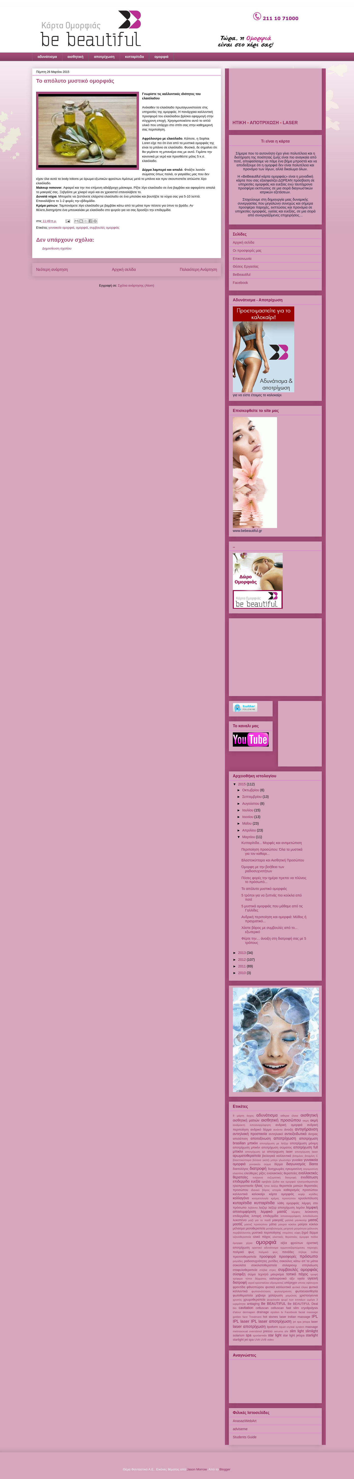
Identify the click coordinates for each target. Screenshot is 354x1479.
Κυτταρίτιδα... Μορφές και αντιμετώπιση (271, 843)
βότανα (256, 1160)
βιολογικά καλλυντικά (276, 1156)
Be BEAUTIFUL (273, 1304)
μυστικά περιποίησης (266, 1232)
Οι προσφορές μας (247, 250)
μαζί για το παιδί (259, 1220)
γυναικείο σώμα (260, 1164)
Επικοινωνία (242, 259)
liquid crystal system (291, 1326)
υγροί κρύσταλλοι (258, 1282)
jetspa (306, 1321)
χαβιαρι (260, 1295)
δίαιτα (313, 1164)
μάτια (273, 1224)
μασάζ (237, 1224)
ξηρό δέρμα (310, 1232)
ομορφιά (161, 57)
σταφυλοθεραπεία (245, 1270)
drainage (263, 1312)
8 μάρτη (238, 1115)
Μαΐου (247, 823)
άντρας (313, 1134)
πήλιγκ (302, 1252)
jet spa (297, 1321)
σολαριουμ (289, 1265)
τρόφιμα (238, 1278)
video (270, 1339)
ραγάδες (238, 1261)
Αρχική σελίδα (124, 269)
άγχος (250, 1115)
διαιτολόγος (241, 1169)
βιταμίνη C (311, 1155)
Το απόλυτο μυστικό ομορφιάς (264, 889)
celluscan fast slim (285, 1308)
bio (234, 1308)
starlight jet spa (243, 1339)
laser (314, 1321)
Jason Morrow (197, 1469)
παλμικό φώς (268, 1252)
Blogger (225, 1469)
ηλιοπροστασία (243, 1186)
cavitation (246, 1308)
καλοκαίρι (258, 1194)
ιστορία (276, 1189)
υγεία (301, 1278)
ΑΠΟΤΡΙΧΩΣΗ (289, 122)
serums (278, 1331)
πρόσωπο (309, 1256)
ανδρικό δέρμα (261, 1129)
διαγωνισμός (295, 1164)
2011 (242, 966)
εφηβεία (266, 1181)
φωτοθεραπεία (243, 1295)
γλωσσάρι (285, 1160)
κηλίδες (313, 1194)
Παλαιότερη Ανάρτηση (198, 269)
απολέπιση (240, 1138)
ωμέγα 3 (312, 1299)
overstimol (255, 1331)
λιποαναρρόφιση (290, 1216)
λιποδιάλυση (310, 1216)
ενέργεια (258, 1177)
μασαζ (313, 1220)
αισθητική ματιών (246, 1120)
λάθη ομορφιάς (288, 1203)
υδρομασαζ (276, 1282)
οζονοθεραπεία (242, 1236)
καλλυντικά (240, 1194)
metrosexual (240, 1331)
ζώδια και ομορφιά (284, 1181)
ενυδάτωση (309, 1177)
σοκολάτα (239, 1265)
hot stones (270, 1317)
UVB (263, 1339)
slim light (297, 1331)
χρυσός (237, 1299)
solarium (239, 1335)
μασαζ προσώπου (255, 1224)
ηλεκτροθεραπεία (307, 1181)
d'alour (237, 1312)
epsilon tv (277, 1312)
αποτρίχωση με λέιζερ (274, 1143)
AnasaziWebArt (244, 1421)
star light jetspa (294, 1335)
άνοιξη (288, 1129)
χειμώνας (291, 1295)
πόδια (314, 1252)
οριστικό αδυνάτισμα (265, 1247)
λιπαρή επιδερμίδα (264, 1216)
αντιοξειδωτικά (296, 1134)
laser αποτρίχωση (249, 1326)
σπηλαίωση (310, 1265)
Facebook (240, 283)
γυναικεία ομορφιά (61, 227)
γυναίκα (297, 1160)
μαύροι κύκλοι (308, 1224)
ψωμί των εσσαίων (293, 1299)
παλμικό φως (243, 1252)
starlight (312, 1335)
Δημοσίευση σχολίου (57, 248)
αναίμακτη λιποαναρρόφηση (252, 1124)
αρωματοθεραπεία (247, 1156)
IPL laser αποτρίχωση (271, 1321)
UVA (257, 1339)
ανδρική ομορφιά (288, 1125)
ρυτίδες (273, 1261)
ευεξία (255, 1181)
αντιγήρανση (306, 1129)
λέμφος (296, 1211)
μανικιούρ (301, 1220)
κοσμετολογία (260, 1198)
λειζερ (263, 1207)
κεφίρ (301, 1194)
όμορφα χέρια (242, 1242)
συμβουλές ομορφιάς (104, 227)
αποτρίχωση (104, 57)
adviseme (240, 1429)
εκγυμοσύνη (310, 1168)
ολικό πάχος (262, 1237)
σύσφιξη (239, 1274)
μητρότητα (300, 1228)
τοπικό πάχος (297, 1274)
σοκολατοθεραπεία (264, 1265)
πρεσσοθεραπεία (244, 1256)
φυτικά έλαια (300, 1287)
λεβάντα (253, 1207)
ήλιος (259, 1186)
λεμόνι (300, 1207)
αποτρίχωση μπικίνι (246, 1147)
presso (268, 1331)
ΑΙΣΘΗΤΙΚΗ (259, 122)
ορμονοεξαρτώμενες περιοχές (299, 1247)
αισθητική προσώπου (281, 1120)
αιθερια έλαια (289, 1115)
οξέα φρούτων (292, 1243)
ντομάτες (287, 1232)
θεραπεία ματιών (291, 1186)
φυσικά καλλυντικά (278, 1287)
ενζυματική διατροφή (281, 1177)
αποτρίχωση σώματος (277, 1147)
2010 (242, 973)
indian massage (299, 1317)
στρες (272, 1269)
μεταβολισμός (274, 1228)
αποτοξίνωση (261, 1138)
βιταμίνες (298, 1155)
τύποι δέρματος (256, 1278)
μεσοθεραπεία (255, 1228)
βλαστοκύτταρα (242, 1160)
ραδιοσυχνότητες (255, 1261)
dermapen (249, 1312)
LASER (315, 122)
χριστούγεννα (308, 1295)
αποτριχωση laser (280, 1151)
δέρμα (278, 1164)
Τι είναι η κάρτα (275, 141)
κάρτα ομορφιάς (281, 1194)
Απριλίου (249, 830)
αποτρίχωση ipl (255, 1151)
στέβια (263, 1269)
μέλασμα (239, 1228)
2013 (242, 953)
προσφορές (287, 1256)
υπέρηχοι (290, 1282)
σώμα (252, 1274)
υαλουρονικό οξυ (281, 1278)
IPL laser (241, 1321)
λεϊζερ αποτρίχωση (281, 1207)
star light (274, 1335)
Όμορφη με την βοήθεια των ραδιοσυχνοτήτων (262, 869)
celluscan (262, 1308)
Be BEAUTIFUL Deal (303, 1304)
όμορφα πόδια (308, 1236)
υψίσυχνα (312, 1282)
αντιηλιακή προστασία (250, 1134)
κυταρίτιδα (242, 1203)
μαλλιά (289, 1220)
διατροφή (258, 1168)
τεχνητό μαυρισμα (271, 1274)
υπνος (301, 1282)
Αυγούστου (251, 804)
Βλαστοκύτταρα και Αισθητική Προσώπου (272, 860)
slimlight (312, 1331)
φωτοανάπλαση (261, 1291)
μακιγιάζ (277, 1220)
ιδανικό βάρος (260, 1189)
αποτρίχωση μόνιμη (304, 1143)
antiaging (253, 1304)
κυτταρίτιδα (134, 57)
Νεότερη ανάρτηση (52, 269)
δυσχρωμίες (276, 1169)
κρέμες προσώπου (283, 1198)
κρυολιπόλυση (308, 1198)
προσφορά (267, 1256)
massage (311, 1327)
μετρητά (288, 1228)
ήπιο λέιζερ (271, 1185)
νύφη (297, 1232)
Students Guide (245, 1437)
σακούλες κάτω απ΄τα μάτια (299, 1261)
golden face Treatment (247, 1316)
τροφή (314, 1274)
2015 (242, 784)
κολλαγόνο (241, 1198)
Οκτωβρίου (251, 790)
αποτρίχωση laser (306, 1151)
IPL (315, 1316)
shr (286, 1331)
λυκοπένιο (240, 1220)
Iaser (283, 1317)
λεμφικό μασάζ (274, 1212)
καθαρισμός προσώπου (301, 1190)
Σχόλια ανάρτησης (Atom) (136, 285)
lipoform (272, 1327)
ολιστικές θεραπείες (285, 1236)
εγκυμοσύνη (293, 1169)
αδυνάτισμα (47, 57)
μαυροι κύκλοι (287, 1224)
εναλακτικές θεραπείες (282, 1173)
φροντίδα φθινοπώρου (248, 1287)
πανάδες (288, 1252)
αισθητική (76, 57)
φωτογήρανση (283, 1291)
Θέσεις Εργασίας (246, 266)
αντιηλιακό (276, 1134)
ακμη (306, 1120)
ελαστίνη (238, 1173)
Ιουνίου (248, 817)
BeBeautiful (242, 275)
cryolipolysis (309, 1308)
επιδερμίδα (241, 1181)
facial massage (308, 1312)
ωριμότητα (239, 1303)
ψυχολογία (273, 1299)
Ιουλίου (248, 810)
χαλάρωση (275, 1295)
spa (248, 1335)
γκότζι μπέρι (269, 1160)
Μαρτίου (249, 837)
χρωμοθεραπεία (254, 1299)
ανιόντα (277, 1129)
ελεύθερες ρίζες (255, 1173)
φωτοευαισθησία (306, 1291)
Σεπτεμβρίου (252, 797)
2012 (242, 960)
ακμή (314, 1120)
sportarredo (260, 1335)
